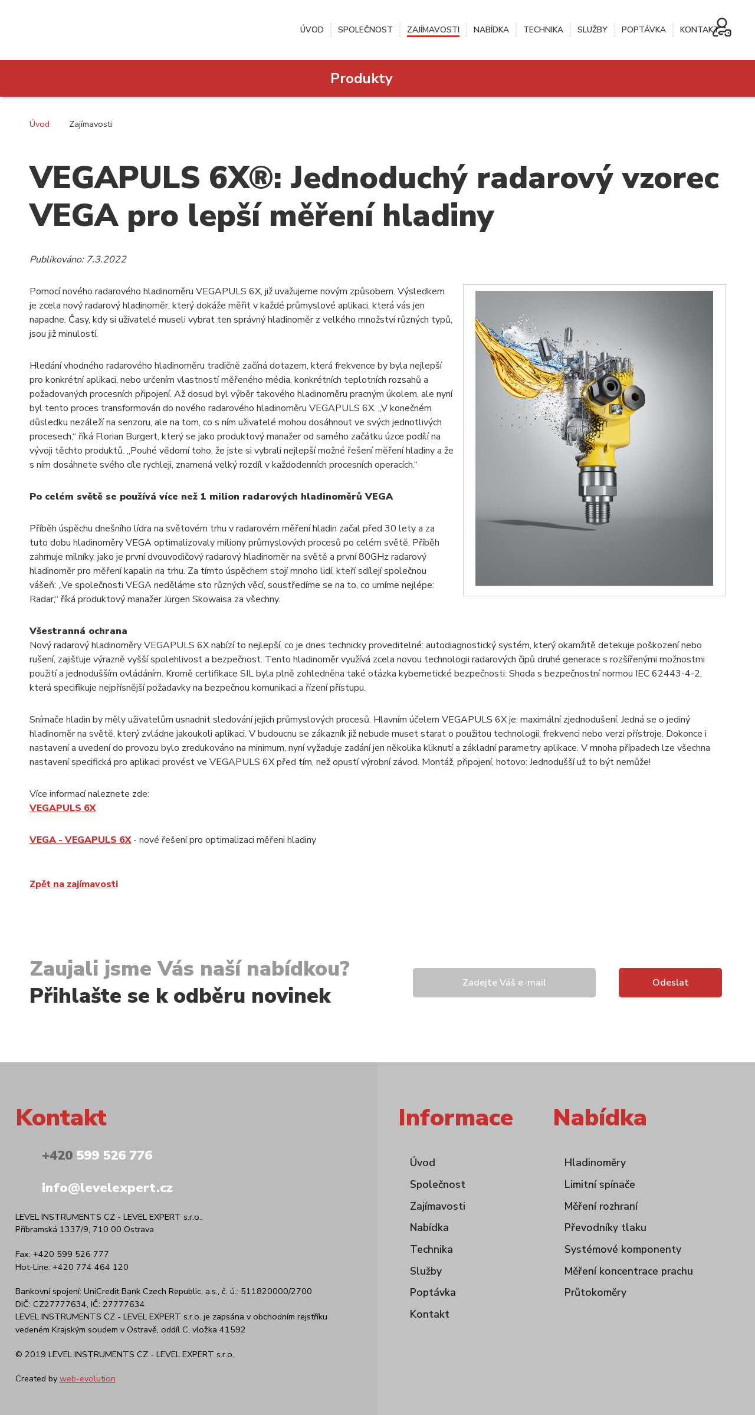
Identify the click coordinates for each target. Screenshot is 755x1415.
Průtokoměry (595, 1292)
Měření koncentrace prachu (628, 1271)
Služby (592, 29)
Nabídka (491, 29)
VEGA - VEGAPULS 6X (80, 839)
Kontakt (699, 29)
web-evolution (88, 1378)
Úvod (312, 29)
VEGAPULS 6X (62, 808)
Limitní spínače (599, 1184)
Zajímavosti (433, 29)
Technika (543, 29)
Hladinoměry (595, 1162)
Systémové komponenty (622, 1249)
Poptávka (644, 29)
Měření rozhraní (601, 1206)
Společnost (365, 29)
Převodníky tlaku (605, 1227)
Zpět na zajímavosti (73, 884)
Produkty (361, 78)
